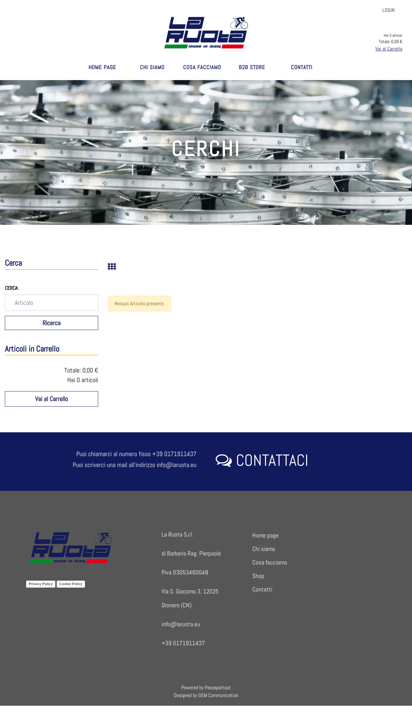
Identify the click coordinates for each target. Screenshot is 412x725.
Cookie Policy (70, 584)
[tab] (115, 267)
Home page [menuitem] (265, 535)
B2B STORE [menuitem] (252, 67)
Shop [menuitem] (258, 576)
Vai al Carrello (388, 48)
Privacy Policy (41, 584)
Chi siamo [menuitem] (263, 549)
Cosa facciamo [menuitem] (269, 562)
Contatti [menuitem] (262, 589)
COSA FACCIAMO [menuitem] (202, 67)
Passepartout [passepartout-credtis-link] (218, 687)
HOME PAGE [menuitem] (102, 67)
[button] (51, 323)
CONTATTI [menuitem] (302, 67)
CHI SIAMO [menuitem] (152, 67)
